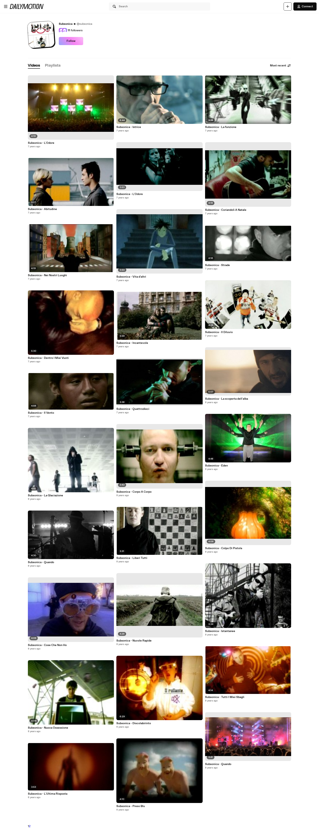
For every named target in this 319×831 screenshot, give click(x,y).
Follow (71, 41)
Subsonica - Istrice (128, 127)
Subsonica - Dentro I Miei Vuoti (48, 358)
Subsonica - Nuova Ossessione (48, 727)
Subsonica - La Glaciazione (45, 495)
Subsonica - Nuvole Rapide (134, 640)
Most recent (280, 66)
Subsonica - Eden (216, 465)
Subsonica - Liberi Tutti (131, 558)
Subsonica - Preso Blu (130, 806)
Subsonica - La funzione (220, 127)
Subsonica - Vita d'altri (131, 276)
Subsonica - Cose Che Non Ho (47, 645)
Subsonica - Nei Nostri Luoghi (47, 275)
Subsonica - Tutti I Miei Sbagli (224, 697)
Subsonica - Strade (217, 265)
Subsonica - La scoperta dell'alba (226, 398)
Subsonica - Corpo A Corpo (134, 491)
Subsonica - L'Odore (41, 143)
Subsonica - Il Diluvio (219, 332)
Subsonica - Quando (41, 562)
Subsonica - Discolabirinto (133, 723)
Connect (305, 6)
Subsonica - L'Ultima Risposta (47, 793)
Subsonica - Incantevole (132, 343)
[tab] (34, 65)
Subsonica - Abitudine (42, 209)
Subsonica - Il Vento (41, 412)
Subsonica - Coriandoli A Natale (225, 210)
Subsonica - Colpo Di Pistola (223, 548)
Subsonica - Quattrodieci (132, 409)
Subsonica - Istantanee (220, 631)
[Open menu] (5, 6)
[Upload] (288, 6)
